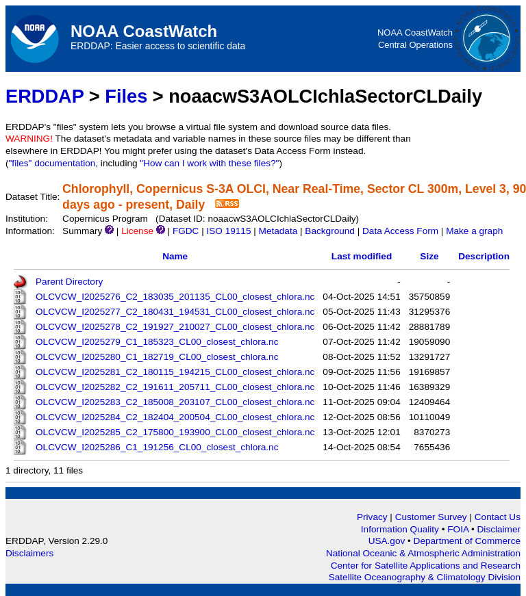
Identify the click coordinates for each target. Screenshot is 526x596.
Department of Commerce (467, 541)
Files (126, 96)
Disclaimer (499, 529)
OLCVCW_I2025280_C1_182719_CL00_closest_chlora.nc (157, 357)
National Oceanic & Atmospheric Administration (423, 553)
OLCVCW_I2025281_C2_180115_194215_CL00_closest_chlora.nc (175, 372)
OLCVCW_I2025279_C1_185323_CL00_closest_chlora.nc (157, 342)
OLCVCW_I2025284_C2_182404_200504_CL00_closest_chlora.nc (175, 417)
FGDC (186, 231)
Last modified (361, 256)
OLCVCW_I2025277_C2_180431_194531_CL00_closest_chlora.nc (175, 312)
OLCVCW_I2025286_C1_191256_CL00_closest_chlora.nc (157, 447)
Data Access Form (400, 231)
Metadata (278, 231)
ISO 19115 (228, 231)
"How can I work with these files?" (209, 163)
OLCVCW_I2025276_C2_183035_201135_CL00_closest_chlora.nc (175, 296)
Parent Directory (69, 281)
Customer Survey (431, 517)
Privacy (372, 517)
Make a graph (474, 231)
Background (330, 231)
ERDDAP (44, 96)
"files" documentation (52, 163)
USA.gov (388, 541)
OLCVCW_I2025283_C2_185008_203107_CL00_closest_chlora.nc (175, 402)
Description (484, 256)
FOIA (459, 529)
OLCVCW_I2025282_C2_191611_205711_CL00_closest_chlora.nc (175, 387)
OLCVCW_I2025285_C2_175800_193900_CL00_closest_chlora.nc (175, 432)
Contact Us (498, 517)
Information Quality (401, 529)
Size (429, 256)
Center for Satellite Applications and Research (426, 565)
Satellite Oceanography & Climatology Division (425, 577)
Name (175, 256)
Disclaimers (29, 553)
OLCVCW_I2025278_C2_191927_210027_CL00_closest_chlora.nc (175, 327)
